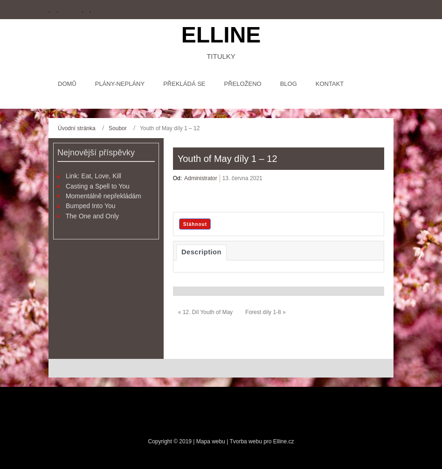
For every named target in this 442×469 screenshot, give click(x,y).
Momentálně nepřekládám (103, 196)
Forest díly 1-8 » (265, 312)
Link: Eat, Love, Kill (93, 176)
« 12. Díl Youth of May (205, 312)
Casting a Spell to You (98, 186)
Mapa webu (211, 441)
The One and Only (92, 216)
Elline (221, 34)
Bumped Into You (91, 206)
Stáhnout (195, 224)
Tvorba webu (245, 441)
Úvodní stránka (77, 128)
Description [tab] (201, 252)
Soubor (118, 128)
